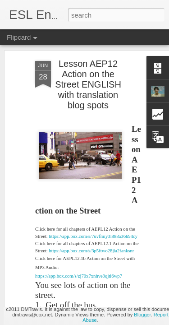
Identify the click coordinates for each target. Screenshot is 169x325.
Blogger (142, 314)
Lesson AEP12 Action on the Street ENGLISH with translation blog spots (88, 54)
